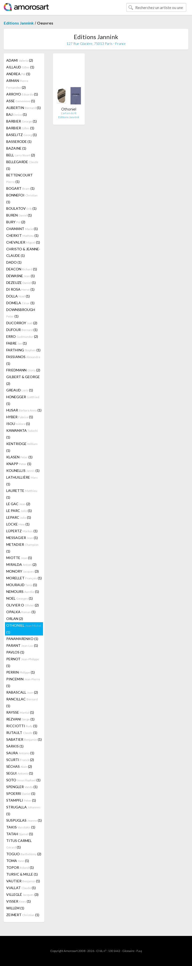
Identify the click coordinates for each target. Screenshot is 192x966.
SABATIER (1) (24, 739)
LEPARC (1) (18, 517)
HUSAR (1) (24, 410)
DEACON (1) (21, 269)
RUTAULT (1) (21, 732)
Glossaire (128, 951)
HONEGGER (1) (22, 400)
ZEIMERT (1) (22, 915)
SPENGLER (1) (22, 787)
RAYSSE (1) (20, 712)
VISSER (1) (18, 901)
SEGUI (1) (19, 773)
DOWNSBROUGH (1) (20, 312)
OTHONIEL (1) (23, 628)
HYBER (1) (19, 417)
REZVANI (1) (20, 719)
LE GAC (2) (18, 504)
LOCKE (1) (18, 524)
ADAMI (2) (19, 60)
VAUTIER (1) (23, 881)
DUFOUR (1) (22, 330)
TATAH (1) (19, 834)
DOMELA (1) (20, 303)
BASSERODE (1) (19, 141)
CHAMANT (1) (22, 229)
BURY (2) (15, 222)
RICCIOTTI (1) (21, 726)
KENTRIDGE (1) (22, 447)
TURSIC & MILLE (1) (22, 874)
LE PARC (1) (19, 510)
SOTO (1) (23, 780)
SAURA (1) (20, 753)
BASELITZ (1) (21, 135)
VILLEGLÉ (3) (22, 894)
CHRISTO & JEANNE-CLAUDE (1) (23, 252)
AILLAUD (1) (20, 67)
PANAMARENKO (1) (22, 638)
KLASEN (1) (19, 457)
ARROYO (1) (22, 94)
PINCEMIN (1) (23, 682)
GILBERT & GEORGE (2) (23, 380)
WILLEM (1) (15, 908)
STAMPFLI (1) (21, 800)
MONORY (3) (22, 571)
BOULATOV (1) (21, 208)
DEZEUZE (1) (21, 282)
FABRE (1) (16, 343)
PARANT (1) (22, 645)
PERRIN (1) (20, 672)
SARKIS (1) (15, 746)
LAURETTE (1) (21, 493)
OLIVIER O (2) (22, 605)
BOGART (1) (20, 188)
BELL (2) (20, 155)
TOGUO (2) (23, 854)
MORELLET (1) (24, 578)
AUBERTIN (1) (23, 107)
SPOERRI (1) (20, 793)
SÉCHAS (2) (19, 766)
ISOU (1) (18, 423)
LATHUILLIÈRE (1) (22, 480)
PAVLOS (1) (15, 652)
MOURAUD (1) (21, 585)
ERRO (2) (22, 336)
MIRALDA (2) (21, 564)
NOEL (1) (19, 598)
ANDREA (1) (18, 74)
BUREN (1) (19, 215)
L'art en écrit (68, 113)
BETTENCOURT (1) (19, 178)
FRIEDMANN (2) (23, 370)
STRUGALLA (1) (23, 810)
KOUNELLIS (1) (23, 470)
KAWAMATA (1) (22, 433)
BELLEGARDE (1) (22, 165)
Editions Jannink (19, 23)
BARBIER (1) (21, 121)
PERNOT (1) (22, 662)
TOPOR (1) (20, 867)
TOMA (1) (17, 860)
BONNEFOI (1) (22, 198)
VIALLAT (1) (21, 888)
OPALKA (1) (21, 612)
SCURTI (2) (20, 760)
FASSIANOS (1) (23, 360)
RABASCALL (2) (22, 692)
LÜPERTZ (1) (22, 531)
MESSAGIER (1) (22, 537)
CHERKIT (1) (22, 235)
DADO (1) (14, 262)
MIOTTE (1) (19, 558)
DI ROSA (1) (20, 289)
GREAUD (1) (19, 390)
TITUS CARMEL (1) (19, 843)
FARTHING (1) (23, 350)
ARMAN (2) (17, 83)
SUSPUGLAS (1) (24, 820)
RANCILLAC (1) (22, 702)
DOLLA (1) (18, 296)
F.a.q (139, 951)
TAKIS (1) (20, 827)
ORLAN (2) (14, 618)
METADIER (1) (22, 547)
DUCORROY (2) (21, 323)
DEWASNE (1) (20, 276)
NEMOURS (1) (22, 591)
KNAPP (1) (18, 464)
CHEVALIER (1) (23, 242)
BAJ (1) (16, 114)
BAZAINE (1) (16, 148)
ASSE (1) (20, 101)
